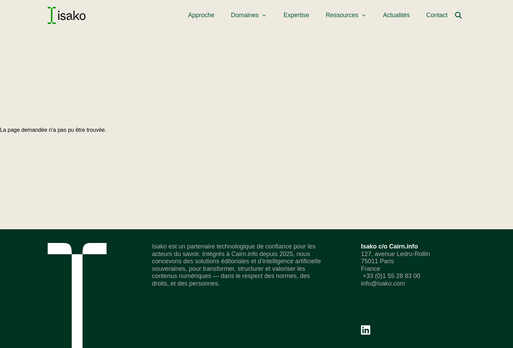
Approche (201, 15)
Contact (436, 15)
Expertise (296, 15)
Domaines (249, 15)
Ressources (346, 15)
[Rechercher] (458, 15)
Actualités (396, 15)
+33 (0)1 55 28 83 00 (390, 275)
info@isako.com (383, 283)
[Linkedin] (365, 330)
